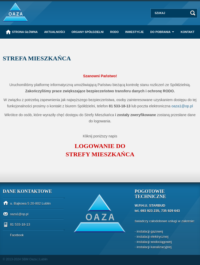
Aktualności (54, 31)
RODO (114, 31)
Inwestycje (134, 31)
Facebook (17, 235)
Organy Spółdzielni (87, 31)
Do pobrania (160, 31)
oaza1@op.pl (19, 214)
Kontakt (187, 31)
